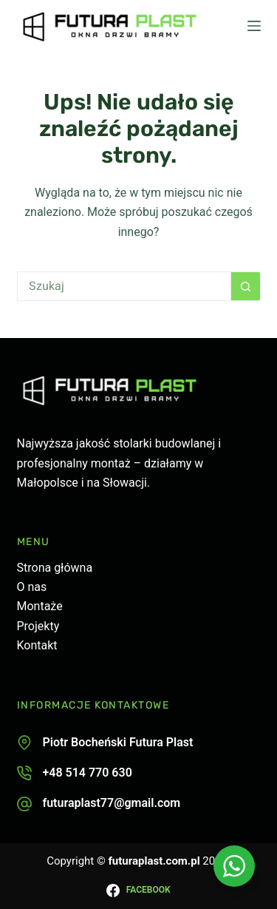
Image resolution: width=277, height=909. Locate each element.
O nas (32, 587)
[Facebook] (138, 890)
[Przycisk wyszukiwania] (246, 286)
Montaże (40, 606)
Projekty (38, 626)
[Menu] (254, 26)
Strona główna (55, 568)
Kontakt (37, 645)
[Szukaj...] (124, 286)
